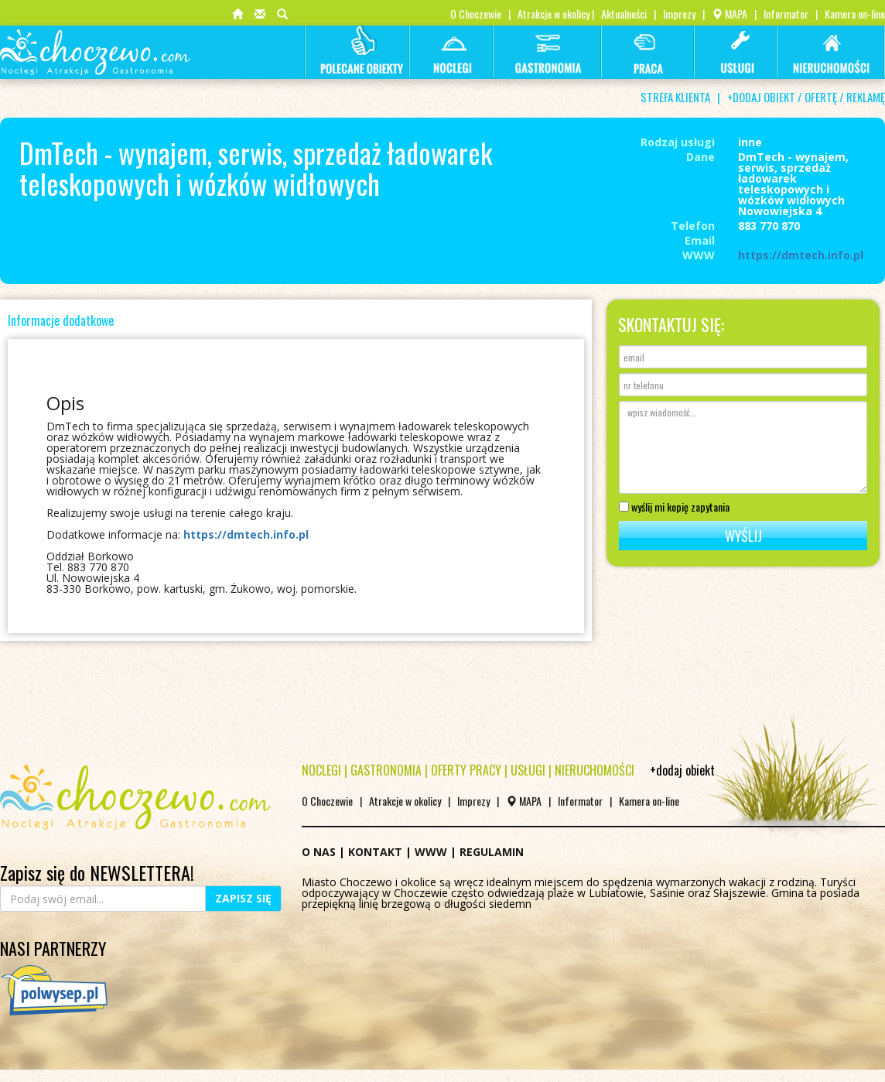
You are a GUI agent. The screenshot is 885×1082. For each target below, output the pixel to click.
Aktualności (624, 13)
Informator (786, 13)
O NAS (319, 851)
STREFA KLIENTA (675, 96)
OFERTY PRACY (466, 770)
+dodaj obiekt (682, 770)
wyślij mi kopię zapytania (674, 505)
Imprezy (679, 13)
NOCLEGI (321, 770)
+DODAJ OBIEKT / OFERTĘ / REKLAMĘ (806, 96)
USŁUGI (528, 770)
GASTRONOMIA (386, 770)
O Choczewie (475, 13)
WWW (431, 851)
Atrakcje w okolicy (553, 13)
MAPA (729, 13)
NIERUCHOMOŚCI (594, 770)
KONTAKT (375, 851)
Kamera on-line (855, 13)
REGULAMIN (492, 851)
